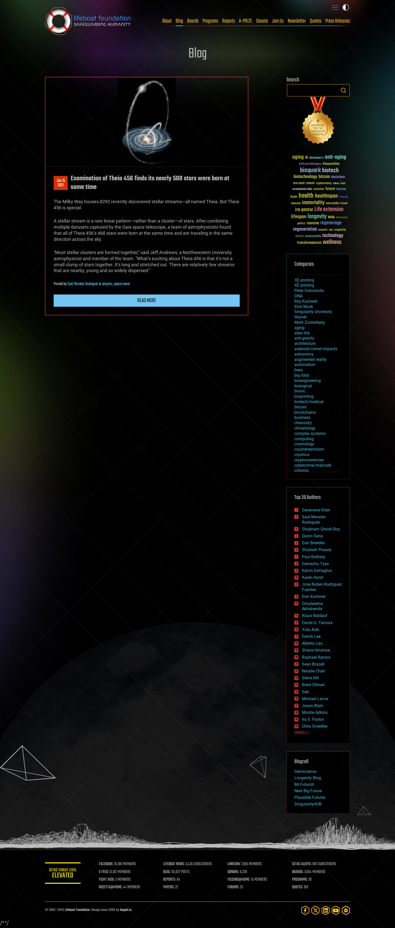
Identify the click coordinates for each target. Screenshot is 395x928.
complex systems (310, 433)
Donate (262, 21)
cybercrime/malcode (312, 465)
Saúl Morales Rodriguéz (82, 284)
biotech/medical (309, 401)
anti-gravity (304, 338)
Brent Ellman (313, 684)
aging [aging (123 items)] (298, 157)
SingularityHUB (308, 804)
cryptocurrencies (309, 460)
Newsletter (297, 21)
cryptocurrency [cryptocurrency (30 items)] (324, 183)
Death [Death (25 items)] (342, 183)
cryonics (301, 454)
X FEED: (104, 872)
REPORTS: (169, 879)
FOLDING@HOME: (239, 879)
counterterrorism (309, 449)
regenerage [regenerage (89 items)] (331, 223)
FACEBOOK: (106, 864)
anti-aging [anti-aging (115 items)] (335, 157)
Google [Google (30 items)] (293, 197)
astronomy (304, 354)
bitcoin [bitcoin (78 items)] (324, 177)
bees (298, 369)
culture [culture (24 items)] (336, 183)
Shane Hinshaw (316, 650)
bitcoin (300, 407)
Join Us (278, 21)
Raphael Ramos (316, 657)
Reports (228, 21)
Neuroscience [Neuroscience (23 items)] (342, 217)
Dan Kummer (314, 596)
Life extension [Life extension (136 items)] (328, 209)
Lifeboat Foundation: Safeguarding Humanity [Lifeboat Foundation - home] (88, 21)
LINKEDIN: (234, 864)
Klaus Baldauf (314, 615)
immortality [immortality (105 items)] (313, 203)
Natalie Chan (313, 671)
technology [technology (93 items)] (332, 236)
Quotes (315, 21)
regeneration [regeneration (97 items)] (305, 229)
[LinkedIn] (326, 910)
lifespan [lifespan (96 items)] (298, 217)
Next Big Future (308, 790)
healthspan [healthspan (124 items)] (326, 196)
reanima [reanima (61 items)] (313, 223)
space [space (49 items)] (299, 236)
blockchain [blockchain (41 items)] (338, 177)
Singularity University (313, 311)
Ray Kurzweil (305, 301)
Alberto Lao (312, 643)
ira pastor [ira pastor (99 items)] (304, 210)
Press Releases (337, 21)
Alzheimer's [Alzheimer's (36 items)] (316, 158)
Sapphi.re (125, 910)
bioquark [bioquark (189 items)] (310, 170)
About (167, 21)
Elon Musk (303, 306)
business (302, 417)
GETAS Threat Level (63, 874)
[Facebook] (305, 910)
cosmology (304, 443)
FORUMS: (233, 887)
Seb (305, 691)
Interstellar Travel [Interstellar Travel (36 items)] (336, 203)
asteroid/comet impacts (315, 348)
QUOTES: (297, 887)
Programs (210, 21)
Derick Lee (311, 636)
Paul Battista (313, 556)
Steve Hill (310, 677)
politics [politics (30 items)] (301, 223)
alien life (302, 333)
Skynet (300, 317)
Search (343, 90)
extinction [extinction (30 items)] (318, 189)
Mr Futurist (304, 784)
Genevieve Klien (316, 510)
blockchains (305, 412)
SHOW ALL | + (302, 733)
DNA (298, 295)
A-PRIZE (245, 21)
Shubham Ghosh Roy (321, 529)
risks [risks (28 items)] (331, 229)
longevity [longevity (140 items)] (317, 216)
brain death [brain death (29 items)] (299, 183)
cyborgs (301, 470)
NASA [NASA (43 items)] (331, 217)
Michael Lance (315, 698)
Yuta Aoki (310, 629)
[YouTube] (336, 910)
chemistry (303, 422)
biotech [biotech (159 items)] (330, 170)
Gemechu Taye (315, 563)
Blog (179, 21)
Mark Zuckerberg (309, 322)
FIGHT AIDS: (107, 879)
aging (299, 327)
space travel (122, 284)
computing (304, 438)
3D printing (304, 280)
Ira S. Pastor (313, 719)
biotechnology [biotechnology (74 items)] (305, 177)
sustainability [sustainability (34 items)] (313, 236)
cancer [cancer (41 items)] (310, 183)
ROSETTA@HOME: (110, 887)
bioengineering (307, 380)
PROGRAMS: (300, 879)
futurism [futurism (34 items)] (341, 189)
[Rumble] (346, 910)
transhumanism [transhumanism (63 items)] (309, 242)
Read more (146, 300)
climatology (304, 428)
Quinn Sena (312, 536)
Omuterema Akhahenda (312, 606)
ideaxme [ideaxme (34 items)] (296, 203)
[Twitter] (315, 910)
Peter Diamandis (309, 290)
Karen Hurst (312, 577)
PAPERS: (168, 887)
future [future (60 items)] (330, 188)
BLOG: (167, 872)
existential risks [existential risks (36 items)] (302, 189)
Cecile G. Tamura (317, 622)
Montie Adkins (315, 712)
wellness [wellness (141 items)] (332, 242)
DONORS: (233, 872)
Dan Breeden (313, 542)
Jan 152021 (61, 183)
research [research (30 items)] (322, 230)
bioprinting (304, 396)
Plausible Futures (309, 797)
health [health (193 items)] (306, 196)
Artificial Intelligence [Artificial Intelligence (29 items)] (310, 164)
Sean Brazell (313, 664)
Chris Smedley (315, 726)
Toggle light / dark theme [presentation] (345, 7)
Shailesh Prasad (316, 549)
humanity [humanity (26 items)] (343, 197)
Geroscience (305, 771)
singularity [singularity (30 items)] (340, 230)
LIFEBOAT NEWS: (174, 864)
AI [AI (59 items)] (306, 157)
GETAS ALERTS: (302, 864)
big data (301, 375)
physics (107, 284)
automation (304, 364)
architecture (304, 343)
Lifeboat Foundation (77, 910)
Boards (193, 21)
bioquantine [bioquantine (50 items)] (331, 163)
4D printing (304, 285)
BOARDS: (297, 872)
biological (303, 386)
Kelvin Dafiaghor (317, 570)
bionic (299, 391)
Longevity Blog (307, 777)
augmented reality (310, 359)
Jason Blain (312, 705)
